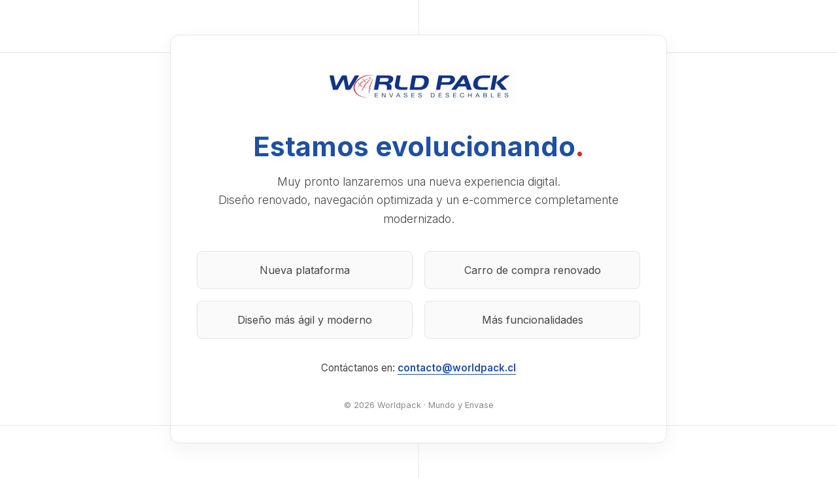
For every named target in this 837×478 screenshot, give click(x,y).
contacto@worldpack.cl (457, 368)
